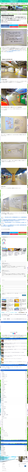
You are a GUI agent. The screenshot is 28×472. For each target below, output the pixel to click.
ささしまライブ (14, 375)
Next (26, 8)
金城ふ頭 (14, 391)
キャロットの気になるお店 (14, 433)
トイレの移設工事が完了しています (15, 50)
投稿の (3, 464)
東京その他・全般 (14, 415)
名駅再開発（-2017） (14, 372)
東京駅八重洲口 (14, 406)
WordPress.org (4, 468)
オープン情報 (16, 364)
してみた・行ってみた (14, 430)
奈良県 (14, 425)
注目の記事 (3, 364)
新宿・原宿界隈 (14, 410)
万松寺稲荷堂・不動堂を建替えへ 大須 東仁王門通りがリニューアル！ (12, 337)
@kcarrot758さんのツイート (5, 458)
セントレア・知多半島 (14, 399)
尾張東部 (14, 396)
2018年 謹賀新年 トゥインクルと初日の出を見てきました (14, 316)
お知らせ (14, 435)
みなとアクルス (14, 390)
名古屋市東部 (6, 15)
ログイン (3, 462)
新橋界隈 (14, 414)
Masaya (5, 260)
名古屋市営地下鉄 (11, 15)
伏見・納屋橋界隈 (14, 382)
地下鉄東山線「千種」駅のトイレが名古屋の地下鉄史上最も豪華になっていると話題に (14, 313)
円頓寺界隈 (14, 383)
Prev (1, 8)
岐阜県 (14, 418)
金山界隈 (14, 388)
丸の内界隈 (14, 385)
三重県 (14, 420)
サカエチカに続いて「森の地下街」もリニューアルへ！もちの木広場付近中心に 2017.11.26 (15, 359)
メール (3, 286)
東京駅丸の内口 (14, 404)
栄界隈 (14, 377)
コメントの (4, 466)
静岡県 (14, 422)
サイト (3, 288)
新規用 (14, 436)
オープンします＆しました (14, 431)
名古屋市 (3, 15)
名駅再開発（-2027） (14, 374)
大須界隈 (14, 380)
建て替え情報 (7, 364)
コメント (3, 276)
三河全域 (14, 401)
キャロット (8, 239)
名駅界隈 (14, 371)
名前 (2, 283)
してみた (20, 364)
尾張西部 (14, 398)
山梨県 (14, 423)
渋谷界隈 (14, 407)
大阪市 (14, 417)
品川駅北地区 (14, 409)
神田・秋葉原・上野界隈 (14, 412)
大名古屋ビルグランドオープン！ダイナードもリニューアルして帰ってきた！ (13, 356)
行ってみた (12, 364)
